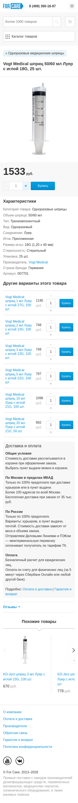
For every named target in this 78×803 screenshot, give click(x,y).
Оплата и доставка (37, 589)
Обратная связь (15, 733)
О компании (12, 712)
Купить (43, 186)
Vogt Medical (38, 262)
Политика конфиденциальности (27, 746)
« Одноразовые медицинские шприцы (34, 53)
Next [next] (73, 650)
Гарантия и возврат (18, 740)
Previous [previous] (4, 650)
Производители (15, 726)
